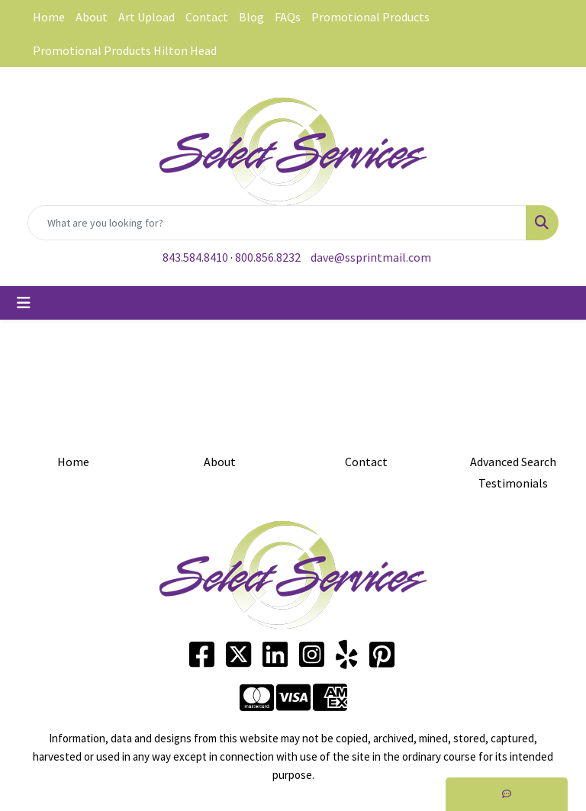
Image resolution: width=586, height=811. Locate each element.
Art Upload (146, 16)
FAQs (288, 16)
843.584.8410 (195, 257)
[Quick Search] (276, 222)
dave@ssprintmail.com (371, 257)
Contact (206, 16)
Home (49, 16)
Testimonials (513, 483)
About (92, 16)
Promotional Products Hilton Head (125, 50)
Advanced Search (513, 461)
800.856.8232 (268, 257)
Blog (251, 16)
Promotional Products (370, 16)
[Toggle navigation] (24, 303)
